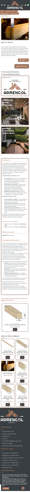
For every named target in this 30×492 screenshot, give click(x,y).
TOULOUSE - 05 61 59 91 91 (10, 453)
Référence (4, 235)
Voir (15, 329)
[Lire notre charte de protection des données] (14, 483)
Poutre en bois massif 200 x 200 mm (8, 398)
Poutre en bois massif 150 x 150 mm (15, 325)
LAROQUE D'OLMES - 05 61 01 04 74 (12, 458)
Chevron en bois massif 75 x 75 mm (22, 352)
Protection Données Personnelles (12, 446)
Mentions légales (7, 443)
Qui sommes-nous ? (8, 431)
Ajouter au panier (22, 66)
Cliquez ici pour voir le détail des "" (15, 227)
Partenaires (5, 436)
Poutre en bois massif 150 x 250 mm (22, 398)
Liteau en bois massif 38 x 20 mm (7, 352)
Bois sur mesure (7, 373)
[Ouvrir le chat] (23, 488)
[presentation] (4, 491)
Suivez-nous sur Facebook (10, 465)
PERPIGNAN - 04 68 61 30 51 (10, 455)
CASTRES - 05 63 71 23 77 (9, 460)
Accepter (6, 488)
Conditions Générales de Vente (11, 441)
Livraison (5, 438)
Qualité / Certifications (9, 434)
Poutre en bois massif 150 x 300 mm (22, 375)
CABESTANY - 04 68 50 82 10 (10, 462)
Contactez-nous (7, 467)
